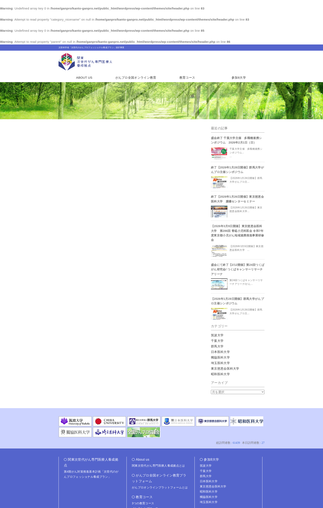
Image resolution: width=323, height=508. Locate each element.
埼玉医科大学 (220, 363)
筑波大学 (217, 335)
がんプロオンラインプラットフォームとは (160, 487)
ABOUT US (84, 77)
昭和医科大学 (220, 374)
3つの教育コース (143, 503)
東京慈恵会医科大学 (225, 368)
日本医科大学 (220, 352)
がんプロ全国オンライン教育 (135, 77)
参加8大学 (239, 77)
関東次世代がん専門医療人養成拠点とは (158, 465)
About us (142, 459)
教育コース (187, 77)
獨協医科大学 (220, 357)
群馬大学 (217, 346)
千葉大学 (217, 340)
